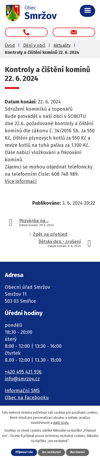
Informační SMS (22, 391)
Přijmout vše (24, 452)
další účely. (61, 423)
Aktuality (62, 45)
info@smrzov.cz (22, 379)
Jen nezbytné (51, 452)
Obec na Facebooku (27, 398)
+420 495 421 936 (23, 372)
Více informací (21, 181)
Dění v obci (34, 45)
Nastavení (77, 452)
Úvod (10, 45)
